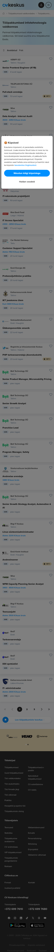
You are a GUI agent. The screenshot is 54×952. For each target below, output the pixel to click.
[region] (27, 162)
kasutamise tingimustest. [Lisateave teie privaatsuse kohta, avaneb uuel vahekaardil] (25, 165)
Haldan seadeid (27, 181)
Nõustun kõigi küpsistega (27, 173)
